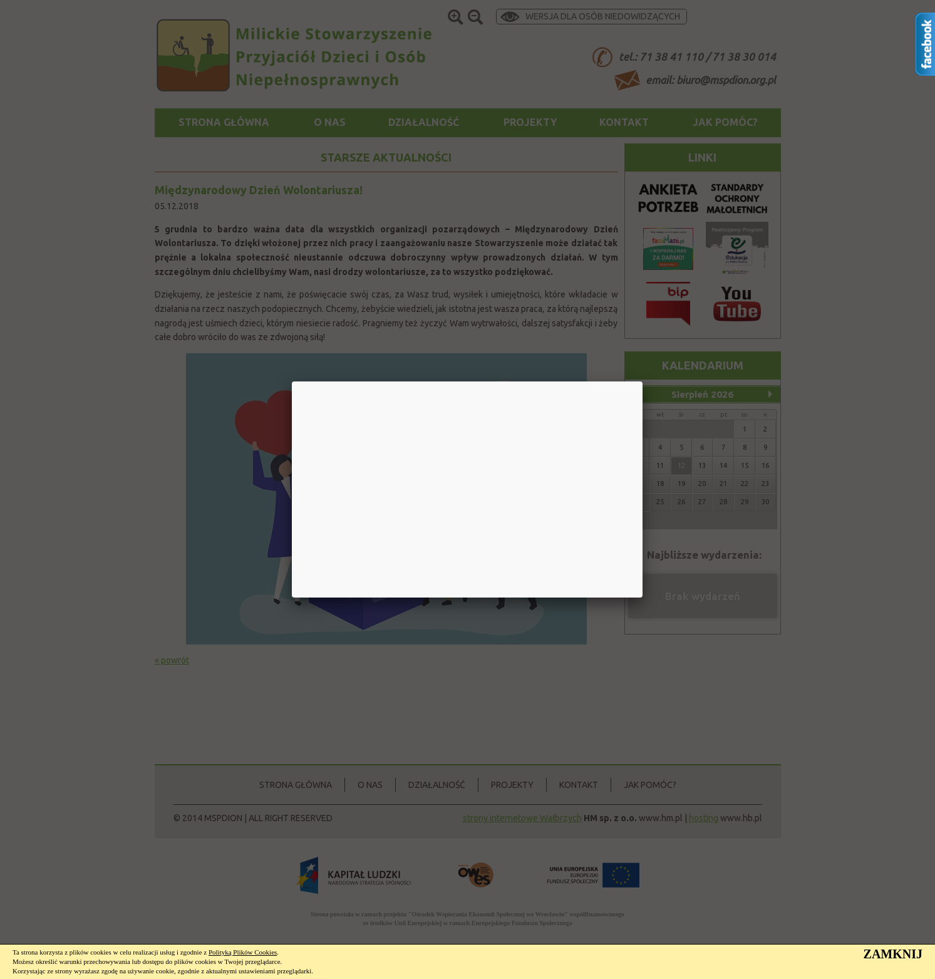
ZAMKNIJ (893, 954)
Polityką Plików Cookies (243, 952)
